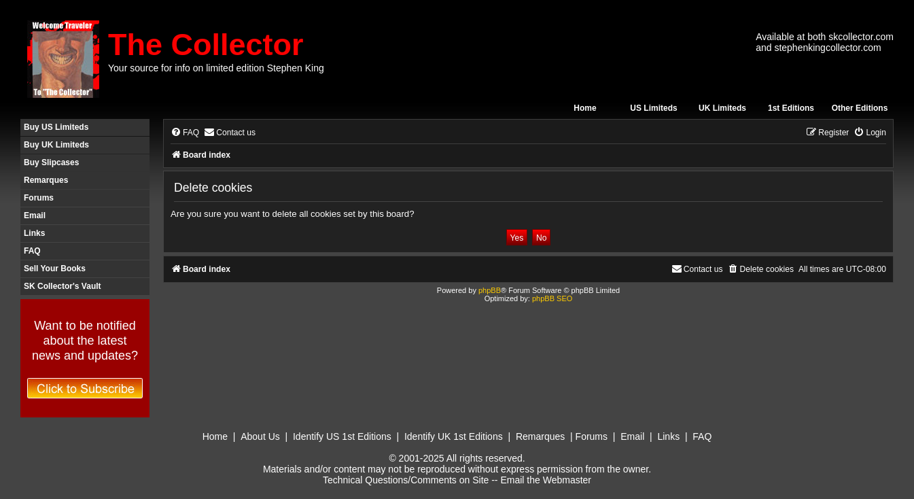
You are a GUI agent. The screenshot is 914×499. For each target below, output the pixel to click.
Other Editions (860, 108)
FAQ (32, 251)
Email (35, 215)
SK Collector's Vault (62, 286)
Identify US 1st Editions (342, 436)
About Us (260, 436)
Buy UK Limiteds (56, 145)
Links (34, 233)
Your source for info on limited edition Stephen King (216, 68)
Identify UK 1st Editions (453, 436)
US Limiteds (653, 108)
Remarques (46, 180)
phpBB (489, 290)
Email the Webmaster (545, 480)
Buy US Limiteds (56, 127)
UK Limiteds (722, 108)
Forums (39, 198)
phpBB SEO (552, 298)
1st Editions (791, 108)
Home (585, 108)
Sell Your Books (55, 268)
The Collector (206, 44)
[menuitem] (185, 133)
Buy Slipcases (51, 162)
